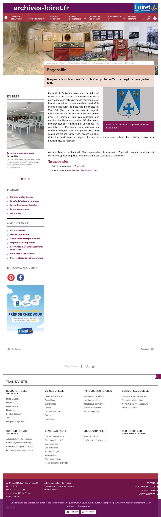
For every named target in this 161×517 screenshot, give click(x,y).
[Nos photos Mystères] (15, 421)
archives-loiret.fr (41, 8)
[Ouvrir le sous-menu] (19, 17)
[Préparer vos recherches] (94, 396)
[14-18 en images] (52, 451)
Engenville (79, 166)
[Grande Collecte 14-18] (54, 436)
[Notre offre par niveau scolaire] (135, 404)
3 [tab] (29, 178)
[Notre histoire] (12, 406)
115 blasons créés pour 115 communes (107, 63)
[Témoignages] (50, 455)
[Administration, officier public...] (19, 439)
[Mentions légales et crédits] (56, 463)
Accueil (63, 63)
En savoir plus (84, 507)
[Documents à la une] (53, 396)
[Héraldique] (49, 419)
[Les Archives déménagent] (94, 440)
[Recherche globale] (91, 411)
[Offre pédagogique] (53, 459)
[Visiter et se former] (130, 408)
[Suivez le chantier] (91, 436)
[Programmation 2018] (54, 440)
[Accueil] (6, 17)
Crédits (151, 483)
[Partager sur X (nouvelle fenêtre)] (87, 366)
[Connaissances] (51, 444)
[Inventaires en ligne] (91, 400)
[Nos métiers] (11, 403)
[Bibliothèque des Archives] (94, 404)
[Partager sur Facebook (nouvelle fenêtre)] (81, 366)
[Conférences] (50, 404)
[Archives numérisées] (92, 408)
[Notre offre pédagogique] (132, 400)
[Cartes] (47, 415)
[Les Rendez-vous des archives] (19, 450)
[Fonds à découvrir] (14, 414)
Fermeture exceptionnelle (20, 153)
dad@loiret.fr (12, 500)
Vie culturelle (73, 63)
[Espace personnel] (155, 17)
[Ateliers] (48, 408)
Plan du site (148, 490)
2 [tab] (25, 178)
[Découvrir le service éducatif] (134, 396)
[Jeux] (8, 418)
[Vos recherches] (51, 448)
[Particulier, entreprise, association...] (21, 446)
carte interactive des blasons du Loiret (78, 170)
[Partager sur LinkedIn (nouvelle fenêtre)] (93, 366)
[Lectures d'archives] (53, 411)
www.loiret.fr (147, 494)
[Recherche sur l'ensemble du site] (149, 17)
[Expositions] (50, 400)
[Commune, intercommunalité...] (19, 443)
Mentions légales (145, 487)
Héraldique (85, 63)
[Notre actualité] (12, 399)
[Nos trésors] (11, 410)
